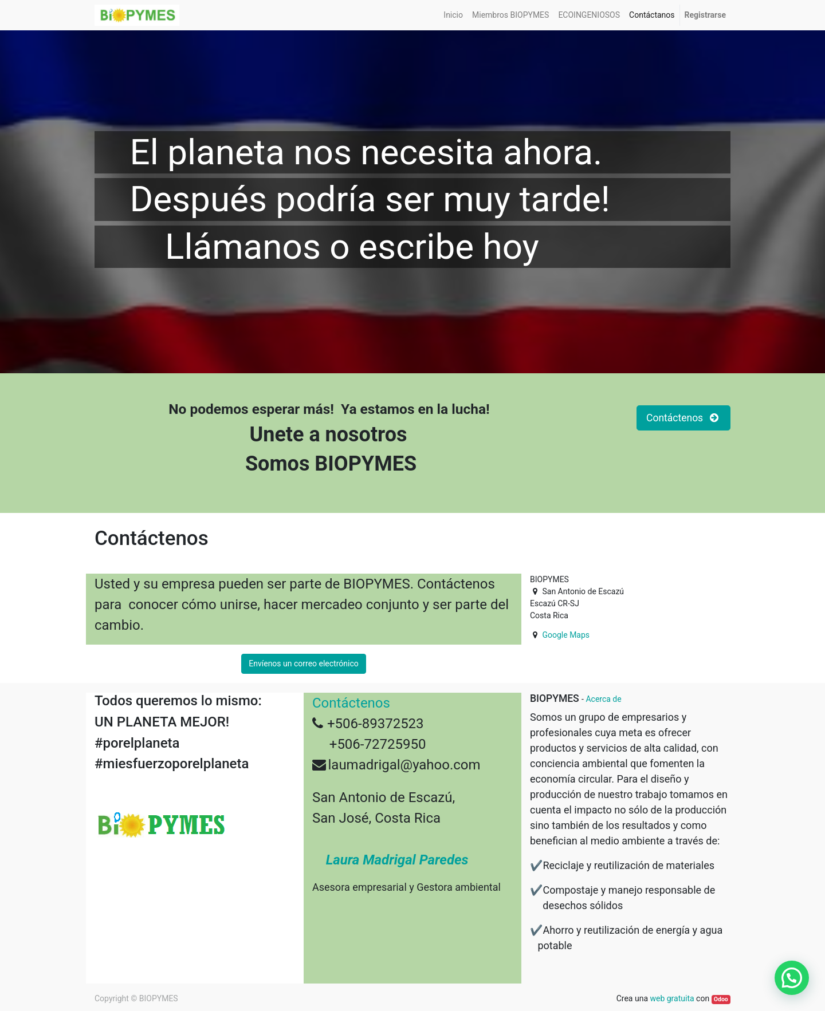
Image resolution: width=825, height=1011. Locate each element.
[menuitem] (453, 15)
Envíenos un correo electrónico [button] (303, 663)
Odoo (721, 999)
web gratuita (672, 998)
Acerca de (603, 699)
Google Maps (566, 634)
